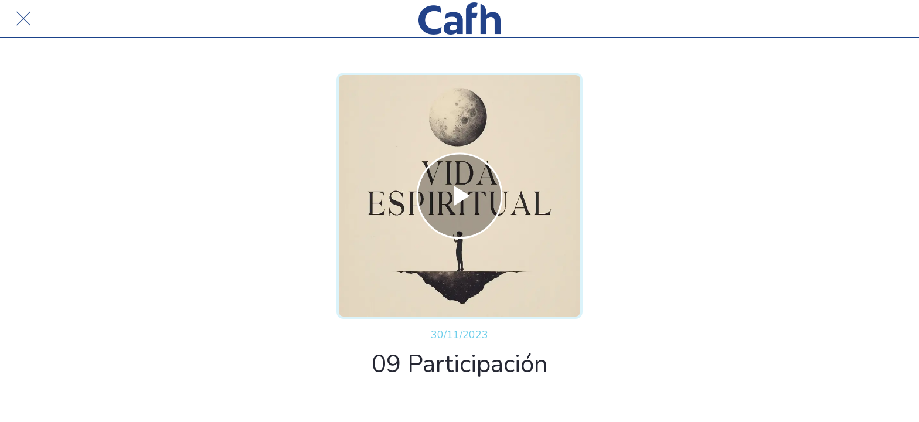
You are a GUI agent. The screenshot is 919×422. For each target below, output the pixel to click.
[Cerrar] (23, 19)
